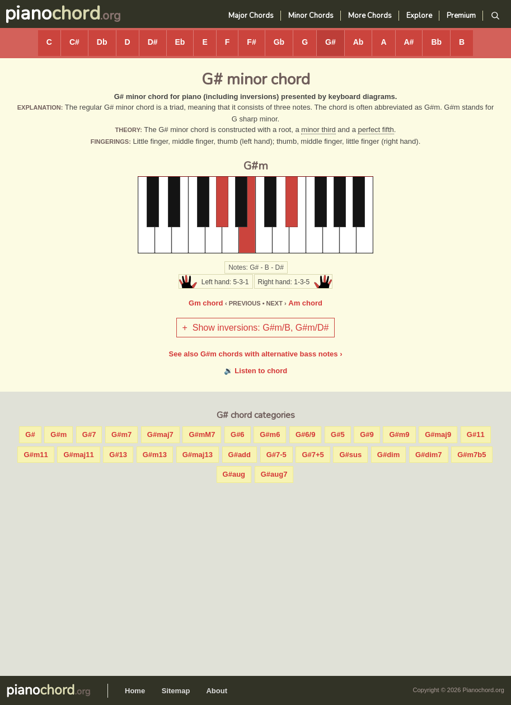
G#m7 (121, 434)
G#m (58, 434)
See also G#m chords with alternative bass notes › (256, 354)
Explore (419, 16)
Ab (358, 41)
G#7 (89, 434)
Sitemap (176, 691)
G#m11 (36, 454)
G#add (239, 454)
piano (52, 13)
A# (409, 41)
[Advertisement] (255, 577)
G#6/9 (305, 434)
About (216, 691)
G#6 (238, 434)
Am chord (305, 303)
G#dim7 (428, 454)
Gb (279, 41)
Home (135, 691)
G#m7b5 (471, 454)
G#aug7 (274, 474)
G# (330, 41)
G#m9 (399, 434)
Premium (461, 16)
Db (102, 41)
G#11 (476, 434)
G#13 (118, 454)
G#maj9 (438, 434)
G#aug (234, 474)
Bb (436, 41)
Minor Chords (311, 16)
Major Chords (251, 16)
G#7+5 (313, 454)
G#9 (367, 434)
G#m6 (270, 434)
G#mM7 (202, 434)
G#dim (388, 454)
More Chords (370, 16)
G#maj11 (78, 454)
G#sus (350, 454)
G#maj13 (197, 454)
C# (74, 41)
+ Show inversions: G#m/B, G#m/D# (255, 327)
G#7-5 (276, 454)
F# (251, 41)
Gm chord (206, 303)
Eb (180, 41)
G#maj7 (160, 434)
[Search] (495, 16)
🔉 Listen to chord (256, 370)
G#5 (338, 434)
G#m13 (155, 454)
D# (153, 41)
